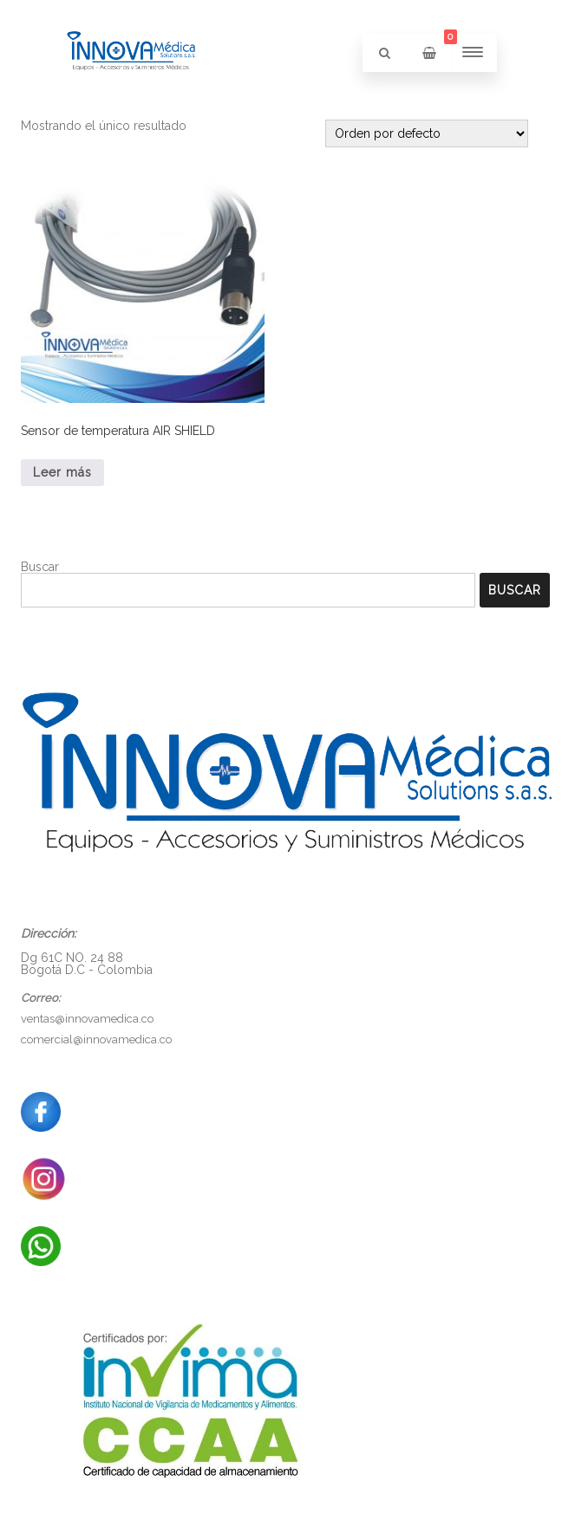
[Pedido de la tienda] (426, 133)
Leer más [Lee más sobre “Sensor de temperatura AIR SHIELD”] (62, 472)
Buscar (40, 567)
